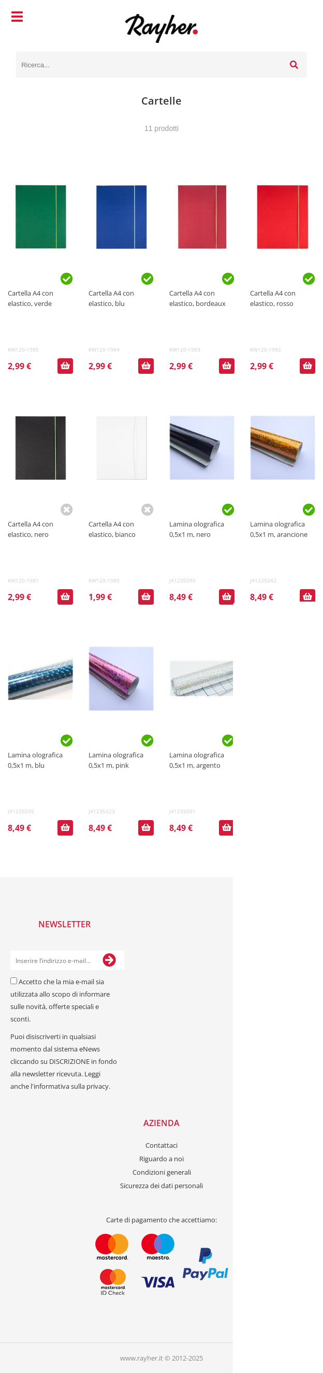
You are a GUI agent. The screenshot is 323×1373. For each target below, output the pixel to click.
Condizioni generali (162, 1172)
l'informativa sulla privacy (70, 1086)
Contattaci (161, 1145)
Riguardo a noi (161, 1158)
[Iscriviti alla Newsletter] (109, 960)
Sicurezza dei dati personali (161, 1185)
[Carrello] (296, 18)
